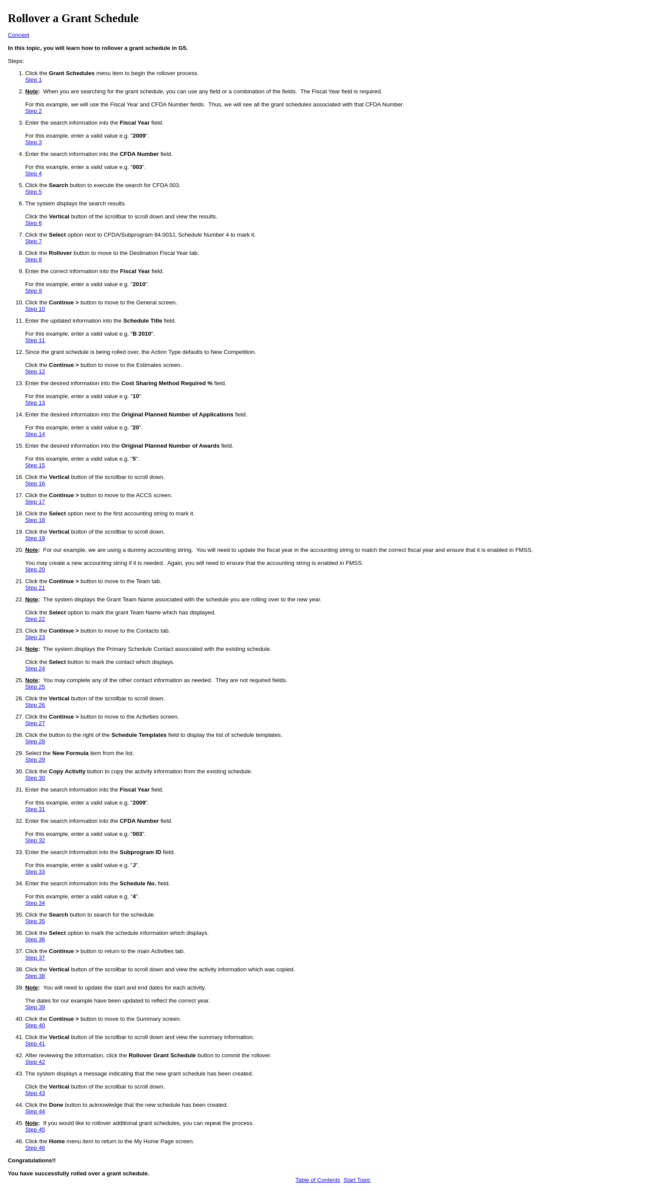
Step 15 (35, 465)
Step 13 (35, 402)
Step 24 (35, 668)
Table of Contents (317, 1180)
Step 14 (35, 434)
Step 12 (35, 371)
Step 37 (35, 957)
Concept (18, 35)
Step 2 (33, 111)
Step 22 (35, 619)
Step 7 (33, 241)
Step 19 (35, 538)
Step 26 (35, 705)
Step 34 (35, 903)
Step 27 (35, 723)
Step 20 (35, 569)
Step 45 (35, 1129)
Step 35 (35, 921)
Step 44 (35, 1111)
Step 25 (35, 686)
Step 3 (33, 142)
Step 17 (35, 501)
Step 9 (33, 290)
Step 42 (35, 1062)
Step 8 (33, 259)
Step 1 (33, 79)
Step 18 (35, 520)
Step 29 (35, 759)
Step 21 (35, 587)
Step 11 (35, 340)
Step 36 (35, 939)
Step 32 (35, 840)
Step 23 (35, 637)
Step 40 (35, 1025)
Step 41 (35, 1043)
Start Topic (357, 1180)
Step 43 (35, 1093)
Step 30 (35, 778)
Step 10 (35, 309)
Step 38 (35, 976)
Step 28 (35, 741)
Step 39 (35, 1007)
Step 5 (33, 191)
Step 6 (33, 223)
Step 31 (35, 809)
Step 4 (33, 173)
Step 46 (35, 1148)
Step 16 (35, 483)
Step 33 (35, 871)
